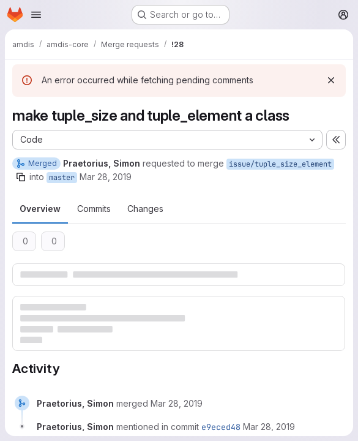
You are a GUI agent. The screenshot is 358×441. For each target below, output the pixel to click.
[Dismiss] (331, 80)
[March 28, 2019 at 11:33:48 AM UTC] (177, 403)
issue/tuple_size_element (280, 164)
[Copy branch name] (20, 177)
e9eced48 (221, 426)
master (62, 178)
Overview (40, 208)
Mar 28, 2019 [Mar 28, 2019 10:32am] (106, 177)
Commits (94, 208)
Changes (145, 208)
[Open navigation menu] (36, 14)
